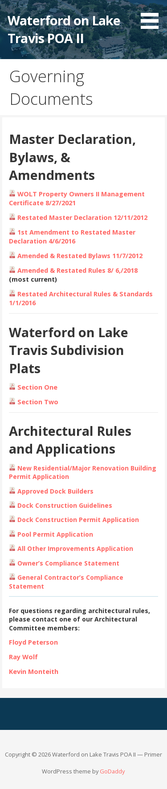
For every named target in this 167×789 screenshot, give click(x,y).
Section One (33, 387)
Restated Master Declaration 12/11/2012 (78, 217)
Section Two (33, 402)
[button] (152, 16)
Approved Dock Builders (55, 491)
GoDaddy (112, 771)
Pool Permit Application (55, 534)
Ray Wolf (23, 657)
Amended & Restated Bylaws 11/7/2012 (76, 255)
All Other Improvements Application (75, 548)
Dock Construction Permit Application (78, 519)
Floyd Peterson (33, 642)
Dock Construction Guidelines (60, 505)
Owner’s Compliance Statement (68, 563)
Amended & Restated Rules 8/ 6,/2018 (73, 270)
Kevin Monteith (33, 671)
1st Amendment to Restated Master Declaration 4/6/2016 (72, 236)
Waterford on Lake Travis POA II (64, 29)
